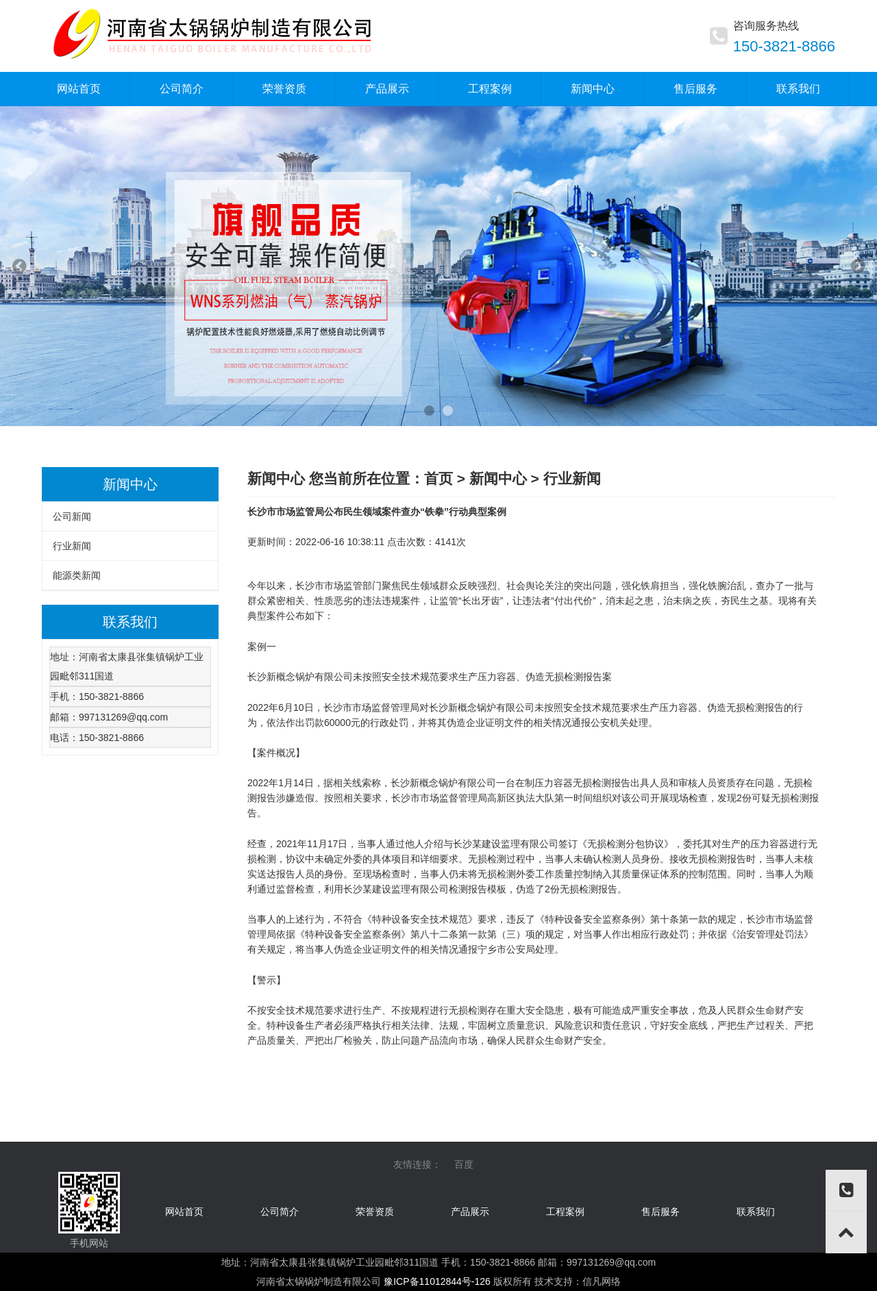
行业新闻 (72, 545)
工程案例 (565, 1211)
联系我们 (756, 1211)
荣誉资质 (375, 1211)
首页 (438, 478)
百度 (463, 1164)
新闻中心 (498, 478)
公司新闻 (72, 516)
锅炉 (304, 676)
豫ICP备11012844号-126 (437, 1281)
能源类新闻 (77, 575)
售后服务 (660, 1211)
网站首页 (184, 1211)
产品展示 (470, 1211)
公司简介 (279, 1211)
